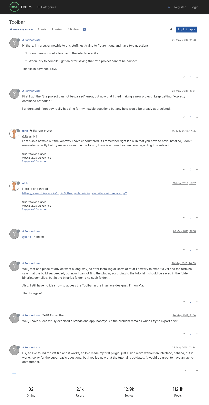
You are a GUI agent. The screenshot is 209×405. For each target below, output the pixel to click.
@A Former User (41, 130)
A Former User (31, 39)
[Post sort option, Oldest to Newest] (171, 29)
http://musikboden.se (34, 161)
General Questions (21, 29)
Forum (26, 7)
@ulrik (26, 236)
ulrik (25, 130)
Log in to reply (186, 29)
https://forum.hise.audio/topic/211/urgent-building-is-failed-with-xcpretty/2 (74, 193)
